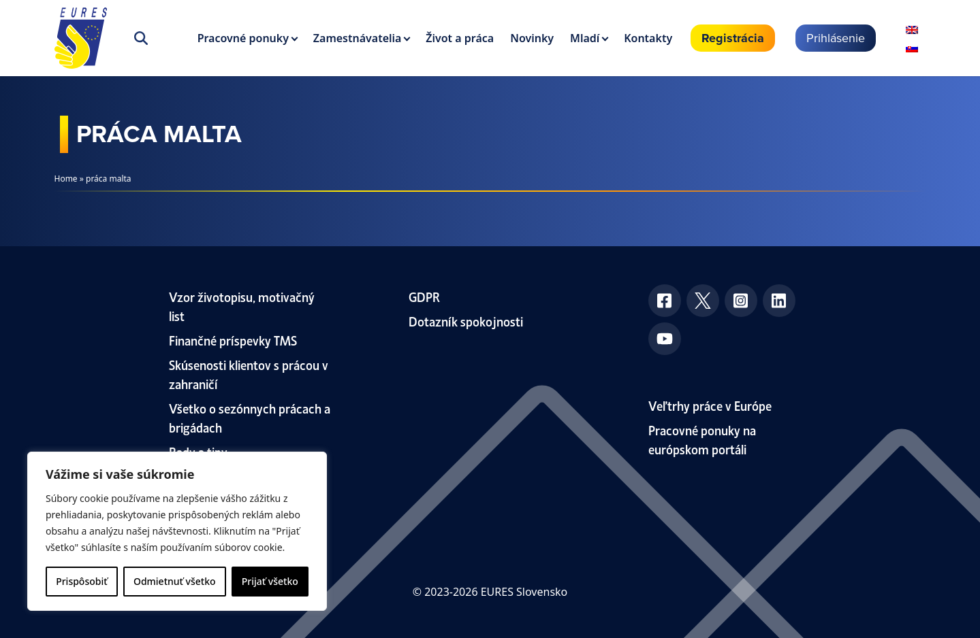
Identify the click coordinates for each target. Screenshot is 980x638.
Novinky (532, 38)
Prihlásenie (835, 37)
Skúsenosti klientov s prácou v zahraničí (248, 374)
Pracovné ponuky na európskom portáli (702, 439)
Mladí (584, 38)
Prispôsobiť (81, 581)
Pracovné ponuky (243, 38)
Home (66, 178)
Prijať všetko (270, 581)
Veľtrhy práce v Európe (710, 405)
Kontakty (648, 38)
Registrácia (732, 38)
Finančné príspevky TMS (233, 339)
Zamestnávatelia (357, 38)
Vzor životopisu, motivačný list (242, 306)
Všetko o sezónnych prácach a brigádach (249, 417)
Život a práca (460, 38)
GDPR (424, 296)
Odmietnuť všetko (174, 581)
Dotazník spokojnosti (466, 320)
